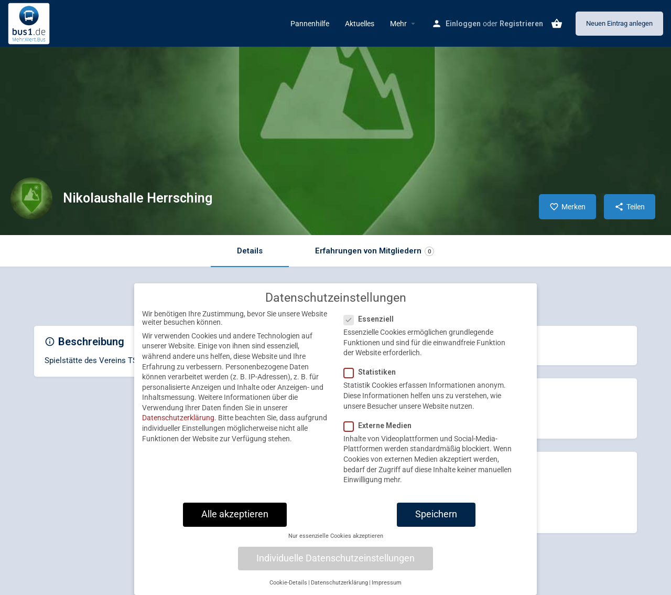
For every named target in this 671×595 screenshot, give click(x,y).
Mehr (398, 23)
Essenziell (372, 327)
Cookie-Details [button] (288, 590)
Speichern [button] (436, 521)
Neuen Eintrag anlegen (619, 23)
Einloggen (463, 23)
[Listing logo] (31, 198)
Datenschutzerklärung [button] (339, 590)
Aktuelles (359, 23)
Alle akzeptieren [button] (234, 521)
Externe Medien (380, 433)
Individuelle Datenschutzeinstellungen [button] (335, 565)
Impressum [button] (387, 590)
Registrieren (521, 23)
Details (250, 251)
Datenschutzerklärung (178, 425)
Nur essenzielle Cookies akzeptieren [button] (335, 543)
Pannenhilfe (309, 23)
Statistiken (373, 380)
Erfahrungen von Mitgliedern (374, 251)
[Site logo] (30, 22)
